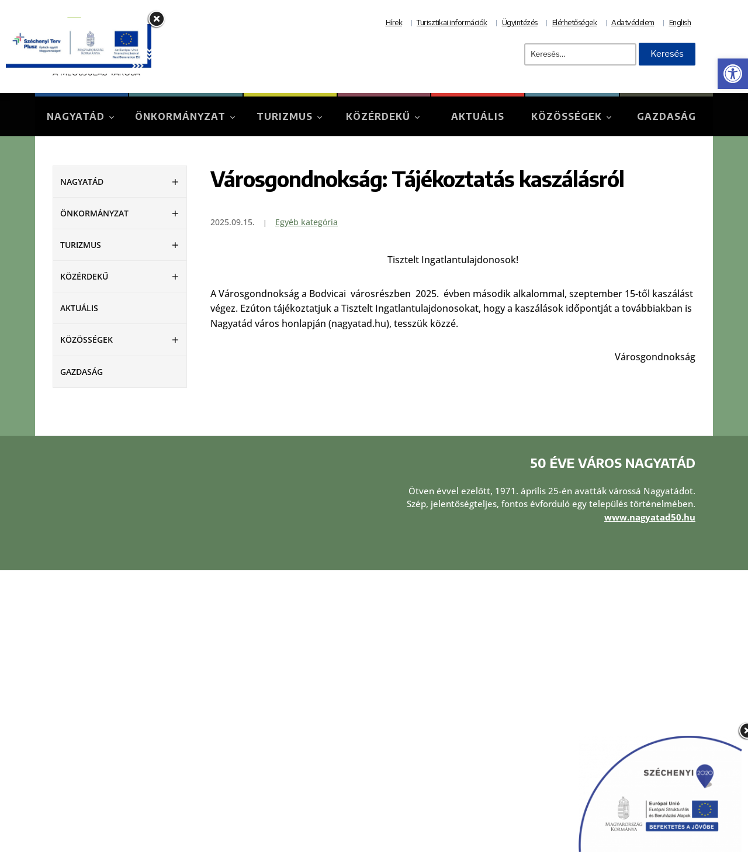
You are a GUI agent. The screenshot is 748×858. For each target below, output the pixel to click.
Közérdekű (378, 116)
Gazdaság (666, 116)
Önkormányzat (180, 116)
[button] (733, 73)
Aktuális (477, 116)
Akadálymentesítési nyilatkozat (447, 753)
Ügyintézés (520, 22)
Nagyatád (76, 116)
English (680, 22)
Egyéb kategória (306, 222)
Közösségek (566, 116)
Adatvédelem (632, 22)
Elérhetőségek (574, 22)
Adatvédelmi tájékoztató (434, 722)
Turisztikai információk (452, 22)
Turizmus (285, 116)
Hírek (394, 22)
